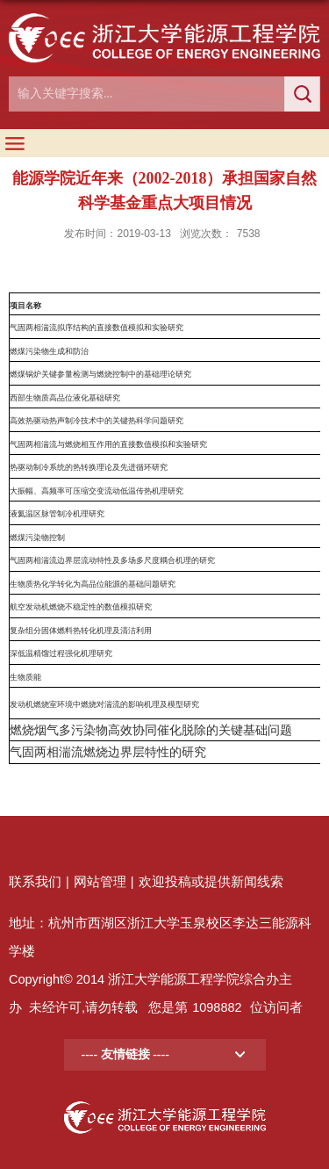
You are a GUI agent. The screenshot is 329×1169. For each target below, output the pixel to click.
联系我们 (35, 882)
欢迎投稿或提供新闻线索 (211, 882)
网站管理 (100, 882)
